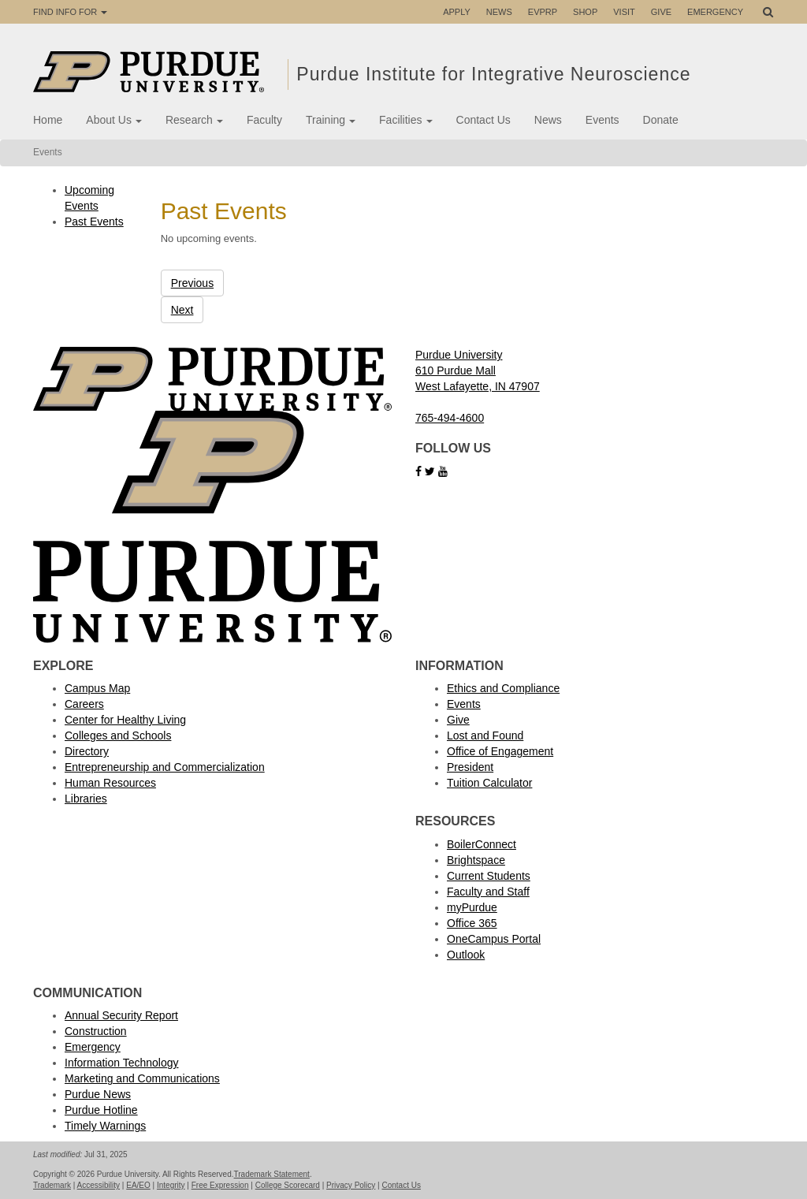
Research (194, 120)
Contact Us (483, 120)
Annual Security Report (121, 1015)
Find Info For (70, 12)
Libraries (86, 798)
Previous (192, 283)
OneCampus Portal (494, 939)
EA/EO (138, 1185)
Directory (87, 751)
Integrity (171, 1185)
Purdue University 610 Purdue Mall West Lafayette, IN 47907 (477, 370)
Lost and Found (485, 735)
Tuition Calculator (489, 782)
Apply (456, 12)
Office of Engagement (500, 751)
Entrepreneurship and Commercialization (165, 767)
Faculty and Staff (488, 891)
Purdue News (98, 1094)
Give (661, 12)
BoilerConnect (481, 844)
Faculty (264, 120)
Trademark (52, 1185)
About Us (114, 120)
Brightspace (476, 860)
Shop (585, 12)
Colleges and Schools (118, 735)
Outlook (466, 954)
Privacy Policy (350, 1185)
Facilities (405, 120)
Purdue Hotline (101, 1110)
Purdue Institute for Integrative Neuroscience (496, 74)
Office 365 (472, 923)
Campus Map (97, 688)
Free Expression (220, 1185)
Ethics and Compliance (503, 688)
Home (47, 120)
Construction (96, 1031)
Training (330, 120)
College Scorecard (287, 1185)
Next (182, 309)
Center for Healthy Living (125, 719)
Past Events (94, 221)
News (499, 12)
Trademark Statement (272, 1174)
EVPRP (542, 12)
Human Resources (110, 782)
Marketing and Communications (142, 1078)
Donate (661, 120)
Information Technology (122, 1062)
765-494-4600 (449, 417)
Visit (624, 12)
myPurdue (472, 907)
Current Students (488, 875)
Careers (84, 704)
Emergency (715, 12)
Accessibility (98, 1185)
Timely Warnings (105, 1125)
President (470, 767)
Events (602, 120)
